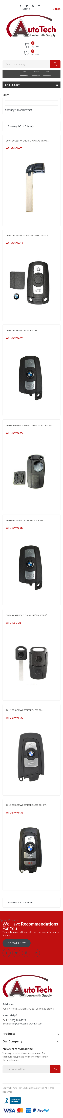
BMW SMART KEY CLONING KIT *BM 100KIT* (26, 615)
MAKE (24, 72)
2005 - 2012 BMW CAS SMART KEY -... (23, 330)
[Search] (31, 64)
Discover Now (17, 943)
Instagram (39, 5)
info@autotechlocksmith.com (26, 1023)
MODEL (35, 72)
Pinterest (33, 5)
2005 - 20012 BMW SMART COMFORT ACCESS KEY (29, 425)
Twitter (27, 5)
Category (12, 85)
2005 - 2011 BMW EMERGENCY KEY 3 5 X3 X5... (27, 140)
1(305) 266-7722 (17, 1020)
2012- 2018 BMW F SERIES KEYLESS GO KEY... (26, 805)
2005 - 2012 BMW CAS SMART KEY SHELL (24, 520)
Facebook (20, 5)
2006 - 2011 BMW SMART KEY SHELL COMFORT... (28, 235)
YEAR (47, 72)
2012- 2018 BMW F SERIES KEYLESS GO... (24, 710)
